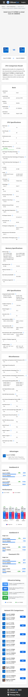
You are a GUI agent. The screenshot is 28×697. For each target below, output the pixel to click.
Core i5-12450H (10, 632)
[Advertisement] (14, 31)
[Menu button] (3, 2)
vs (23, 617)
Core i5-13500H (10, 658)
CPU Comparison (11, 6)
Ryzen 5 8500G (10, 667)
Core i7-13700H (10, 644)
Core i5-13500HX (20, 58)
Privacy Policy (15, 695)
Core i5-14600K (10, 614)
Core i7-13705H (7, 58)
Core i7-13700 (10, 623)
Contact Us (14, 692)
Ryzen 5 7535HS (10, 679)
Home (3, 6)
